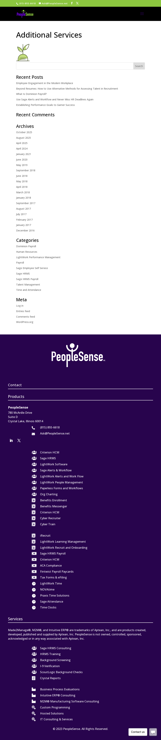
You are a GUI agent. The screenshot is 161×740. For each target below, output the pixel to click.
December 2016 (25, 230)
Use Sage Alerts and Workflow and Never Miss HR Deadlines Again (54, 99)
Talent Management (28, 284)
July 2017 (21, 214)
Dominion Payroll (26, 246)
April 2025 (21, 143)
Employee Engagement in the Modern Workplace (44, 83)
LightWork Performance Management (38, 257)
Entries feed (23, 311)
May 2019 (21, 165)
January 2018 (23, 197)
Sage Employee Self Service (32, 268)
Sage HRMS (23, 273)
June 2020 (21, 159)
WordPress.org (24, 322)
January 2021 (23, 154)
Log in (19, 305)
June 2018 (21, 176)
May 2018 (21, 181)
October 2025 (24, 132)
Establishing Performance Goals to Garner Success (45, 105)
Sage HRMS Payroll (27, 279)
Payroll (20, 262)
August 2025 (23, 137)
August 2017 (23, 208)
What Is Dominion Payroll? (31, 94)
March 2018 (23, 192)
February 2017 (24, 219)
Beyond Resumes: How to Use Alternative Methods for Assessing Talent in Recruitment (67, 88)
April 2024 (21, 148)
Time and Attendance (28, 290)
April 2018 (21, 187)
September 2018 (25, 170)
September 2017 (25, 203)
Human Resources (26, 251)
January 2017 (23, 225)
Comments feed (25, 316)
